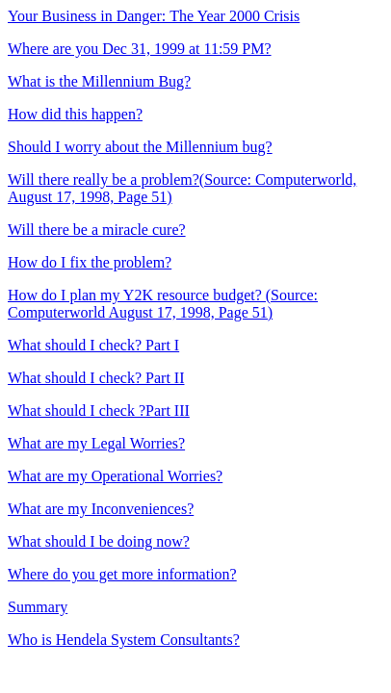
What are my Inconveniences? (101, 508)
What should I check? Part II (96, 378)
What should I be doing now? (99, 541)
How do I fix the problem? (89, 262)
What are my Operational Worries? (115, 476)
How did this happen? (75, 114)
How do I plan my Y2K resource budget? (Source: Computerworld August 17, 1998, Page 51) (163, 304)
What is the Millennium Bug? (99, 81)
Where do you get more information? (122, 574)
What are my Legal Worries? (96, 443)
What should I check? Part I (93, 345)
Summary (37, 607)
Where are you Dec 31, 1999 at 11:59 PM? (140, 48)
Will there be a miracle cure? (97, 229)
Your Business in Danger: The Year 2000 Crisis (154, 16)
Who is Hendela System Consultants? (124, 639)
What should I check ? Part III (99, 410)
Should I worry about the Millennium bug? (140, 147)
